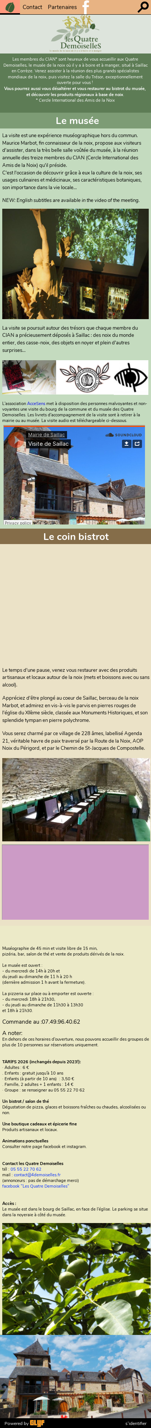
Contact (32, 7)
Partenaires (62, 7)
